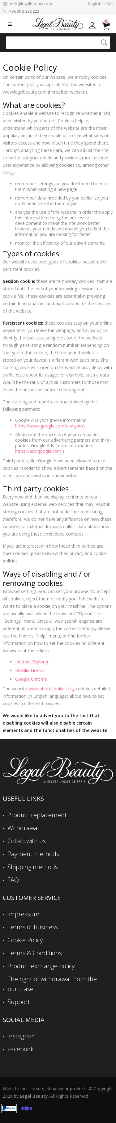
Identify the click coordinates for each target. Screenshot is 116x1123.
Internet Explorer (32, 662)
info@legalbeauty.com (31, 3)
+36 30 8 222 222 (24, 11)
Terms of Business (32, 927)
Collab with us (26, 841)
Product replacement (37, 815)
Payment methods (33, 854)
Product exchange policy (41, 966)
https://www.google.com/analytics (49, 426)
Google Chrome (31, 679)
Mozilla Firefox (30, 670)
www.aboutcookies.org (51, 689)
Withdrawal (23, 828)
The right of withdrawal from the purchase (52, 984)
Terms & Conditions (34, 953)
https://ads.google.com (38, 451)
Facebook (20, 1049)
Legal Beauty (34, 1096)
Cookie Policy (25, 940)
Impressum (23, 914)
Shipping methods (32, 867)
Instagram (21, 1036)
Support (18, 1002)
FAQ (13, 880)
